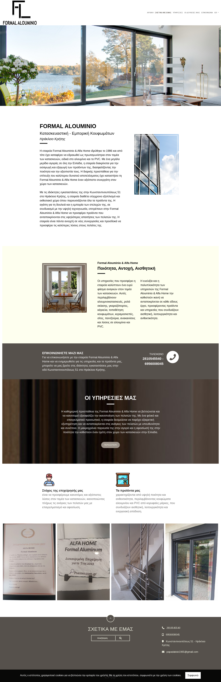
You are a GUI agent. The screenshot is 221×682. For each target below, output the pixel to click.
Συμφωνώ (193, 675)
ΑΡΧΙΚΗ (150, 13)
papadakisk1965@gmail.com (182, 652)
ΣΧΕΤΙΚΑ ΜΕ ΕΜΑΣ (163, 13)
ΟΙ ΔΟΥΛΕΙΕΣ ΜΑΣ (192, 13)
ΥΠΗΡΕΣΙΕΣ (178, 13)
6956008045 (173, 634)
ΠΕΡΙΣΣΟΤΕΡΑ (110, 445)
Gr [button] (215, 13)
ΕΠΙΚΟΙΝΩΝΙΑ (207, 13)
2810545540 (173, 628)
